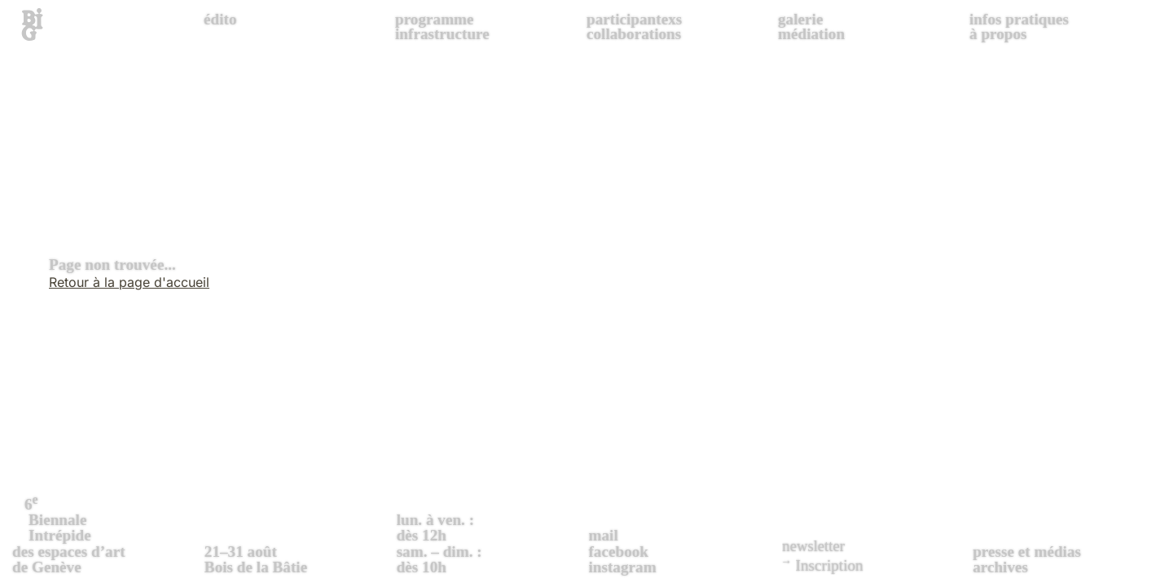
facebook (618, 551)
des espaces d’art (106, 533)
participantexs (634, 19)
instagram (622, 567)
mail (602, 535)
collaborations (633, 33)
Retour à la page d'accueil (129, 282)
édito (220, 19)
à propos (998, 33)
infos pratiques (1019, 19)
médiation (811, 33)
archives (1000, 567)
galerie (800, 19)
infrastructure (442, 33)
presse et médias (1027, 551)
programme (434, 19)
